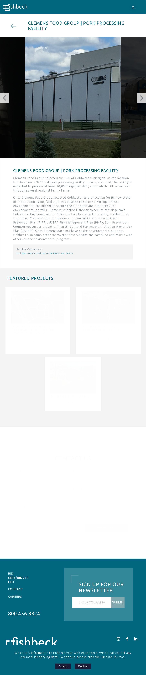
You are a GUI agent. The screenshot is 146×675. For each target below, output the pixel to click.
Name (19, 471)
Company (80, 489)
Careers (15, 596)
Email (78, 471)
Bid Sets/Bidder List (18, 577)
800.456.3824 (24, 613)
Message (22, 507)
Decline (83, 666)
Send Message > (106, 528)
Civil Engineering (25, 253)
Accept (63, 666)
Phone (20, 489)
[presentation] (40, 526)
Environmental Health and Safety (54, 253)
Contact (15, 589)
